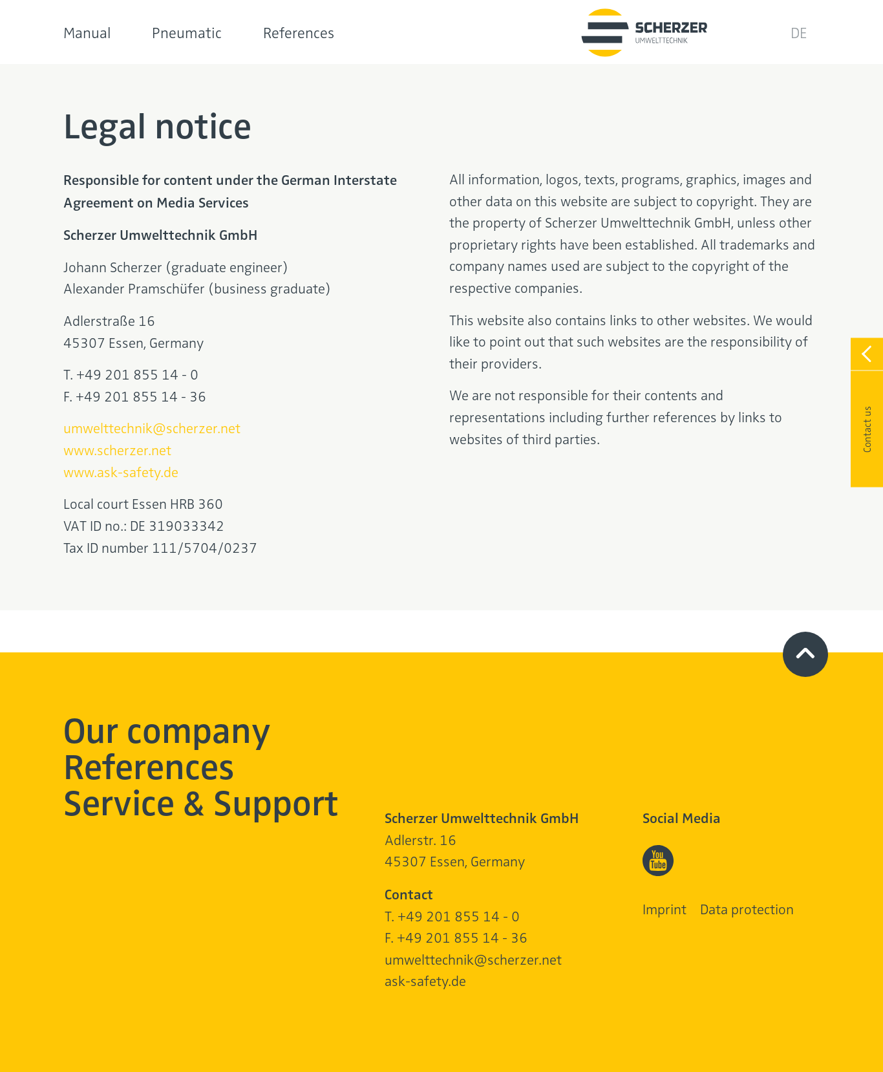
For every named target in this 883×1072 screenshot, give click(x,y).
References (298, 32)
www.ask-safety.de (120, 471)
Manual (87, 32)
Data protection (747, 908)
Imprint (664, 908)
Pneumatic (187, 32)
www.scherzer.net (117, 449)
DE (799, 32)
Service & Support (201, 801)
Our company (167, 728)
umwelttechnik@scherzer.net (151, 427)
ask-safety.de (425, 980)
